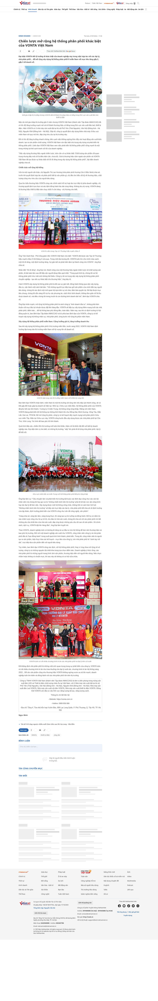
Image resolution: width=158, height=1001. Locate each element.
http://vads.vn (88, 917)
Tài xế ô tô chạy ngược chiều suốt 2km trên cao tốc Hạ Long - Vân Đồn (48, 724)
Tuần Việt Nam (97, 3)
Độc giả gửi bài (134, 912)
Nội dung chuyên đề (111, 881)
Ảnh (128, 872)
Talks (105, 890)
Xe (125, 9)
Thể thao (72, 9)
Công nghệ (111, 9)
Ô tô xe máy (62, 876)
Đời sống (94, 9)
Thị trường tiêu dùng (89, 890)
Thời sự (24, 9)
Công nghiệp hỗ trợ (88, 881)
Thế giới (65, 9)
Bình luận (23, 730)
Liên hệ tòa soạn (40, 913)
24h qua (130, 890)
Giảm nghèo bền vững (89, 894)
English (106, 885)
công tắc (57, 735)
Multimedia (131, 881)
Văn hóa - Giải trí (83, 9)
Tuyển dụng (128, 915)
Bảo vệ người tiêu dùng (89, 885)
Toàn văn (84, 876)
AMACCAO (37, 36)
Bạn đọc (61, 890)
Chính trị (17, 9)
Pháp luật (119, 9)
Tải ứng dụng (122, 912)
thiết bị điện (45, 735)
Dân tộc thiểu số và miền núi (114, 876)
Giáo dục (57, 9)
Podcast (87, 3)
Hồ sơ (106, 894)
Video (129, 876)
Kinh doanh (32, 9)
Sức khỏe (102, 9)
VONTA (34, 735)
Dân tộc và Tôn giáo (45, 9)
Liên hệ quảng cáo (85, 903)
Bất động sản (132, 9)
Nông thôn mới (109, 872)
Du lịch (141, 9)
